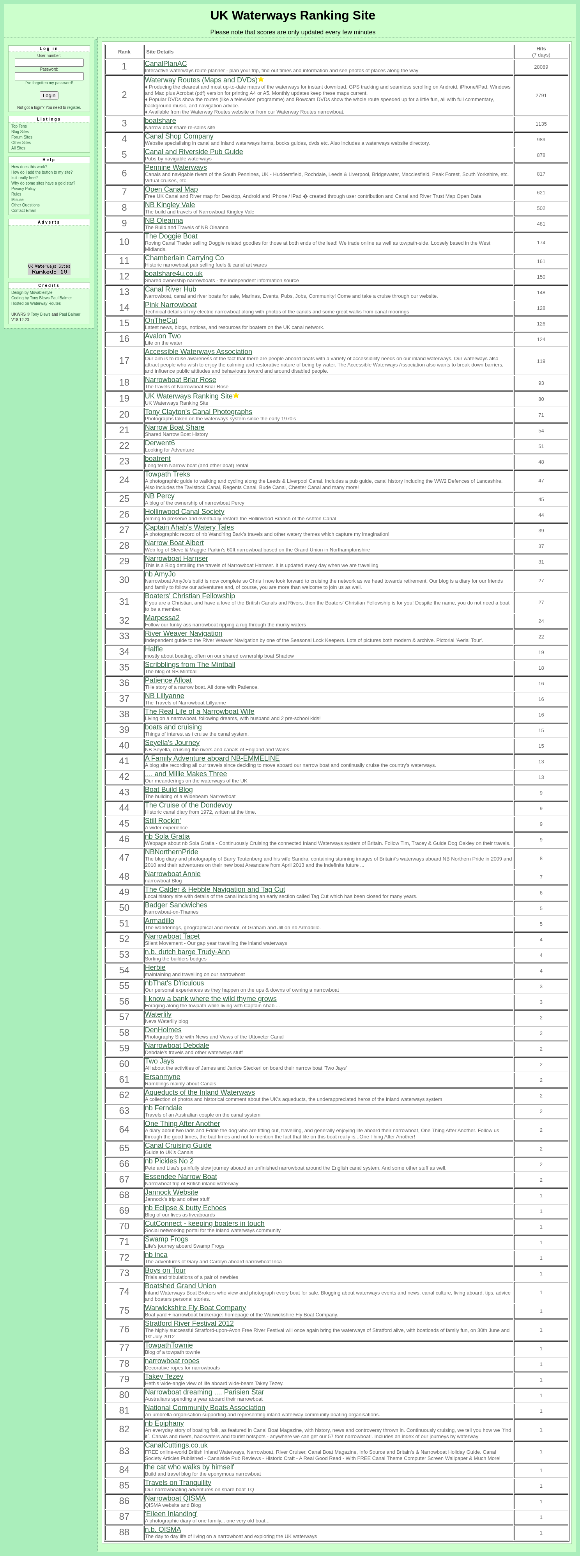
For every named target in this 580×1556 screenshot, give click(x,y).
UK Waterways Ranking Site (293, 15)
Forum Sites (21, 137)
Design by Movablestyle (32, 292)
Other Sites (21, 142)
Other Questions (25, 205)
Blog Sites (20, 132)
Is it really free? (24, 178)
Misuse (17, 199)
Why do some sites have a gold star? (43, 183)
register (73, 107)
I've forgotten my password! (49, 83)
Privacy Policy (23, 189)
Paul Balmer (61, 298)
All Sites (18, 148)
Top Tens (19, 126)
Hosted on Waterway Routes (36, 303)
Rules (16, 194)
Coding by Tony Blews (31, 298)
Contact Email (23, 210)
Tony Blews (41, 314)
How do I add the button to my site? (41, 172)
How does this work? (29, 167)
